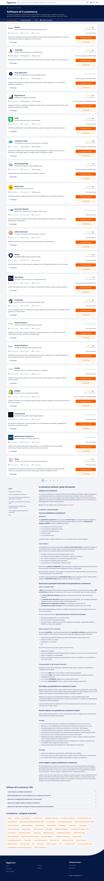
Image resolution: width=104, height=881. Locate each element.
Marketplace (62, 825)
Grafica (10, 818)
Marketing (12, 7)
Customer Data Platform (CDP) (80, 829)
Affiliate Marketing (27, 825)
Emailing (17, 818)
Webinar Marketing (13, 836)
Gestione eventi (12, 822)
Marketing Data (54, 840)
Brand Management (47, 836)
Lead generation (37, 818)
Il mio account (72, 865)
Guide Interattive (51, 844)
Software (39, 868)
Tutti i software (12, 20)
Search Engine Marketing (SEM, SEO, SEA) (32, 822)
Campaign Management (15, 840)
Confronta (86, 42)
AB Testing (49, 829)
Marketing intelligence (61, 829)
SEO (60, 844)
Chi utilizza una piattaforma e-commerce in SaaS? (19, 502)
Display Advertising (67, 840)
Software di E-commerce (15, 491)
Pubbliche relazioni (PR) (63, 836)
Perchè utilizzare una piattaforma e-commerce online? (18, 507)
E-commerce (70, 505)
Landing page (83, 825)
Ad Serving (40, 844)
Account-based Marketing (85, 844)
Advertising (72, 825)
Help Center (72, 868)
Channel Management (40, 840)
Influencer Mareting (13, 829)
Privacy (7, 866)
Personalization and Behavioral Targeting (20, 847)
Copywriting (36, 833)
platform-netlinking (40, 847)
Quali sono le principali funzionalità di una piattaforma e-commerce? (19, 498)
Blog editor (28, 840)
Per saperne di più (85, 38)
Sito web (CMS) (50, 822)
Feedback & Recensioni (84, 818)
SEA (33, 844)
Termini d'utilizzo (10, 871)
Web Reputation (38, 829)
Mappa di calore (12, 844)
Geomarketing (77, 836)
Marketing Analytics (24, 833)
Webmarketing (26, 829)
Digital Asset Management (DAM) (84, 822)
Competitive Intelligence (64, 833)
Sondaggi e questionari (68, 818)
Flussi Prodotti (12, 833)
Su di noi (39, 865)
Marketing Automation (51, 818)
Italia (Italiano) (78, 875)
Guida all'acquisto (25, 20)
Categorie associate (46, 20)
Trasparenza (9, 868)
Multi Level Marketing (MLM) (30, 836)
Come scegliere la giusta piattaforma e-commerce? (19, 511)
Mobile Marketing (48, 833)
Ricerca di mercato (81, 840)
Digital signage (39, 825)
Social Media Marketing (65, 822)
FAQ (35, 20)
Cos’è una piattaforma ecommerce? (18, 494)
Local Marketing (24, 844)
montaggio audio (69, 844)
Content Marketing (13, 825)
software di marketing (86, 500)
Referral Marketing (79, 833)
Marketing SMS (51, 825)
